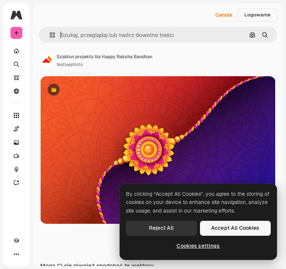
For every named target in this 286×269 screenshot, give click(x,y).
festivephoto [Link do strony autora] (70, 65)
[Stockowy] (16, 78)
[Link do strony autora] (47, 60)
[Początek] (16, 51)
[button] (49, 35)
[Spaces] (16, 129)
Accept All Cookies (235, 228)
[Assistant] (16, 183)
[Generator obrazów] (16, 142)
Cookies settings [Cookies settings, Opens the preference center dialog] (198, 245)
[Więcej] (16, 254)
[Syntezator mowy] (16, 169)
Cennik (224, 15)
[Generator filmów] (16, 156)
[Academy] (16, 241)
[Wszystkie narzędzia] (16, 115)
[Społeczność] (16, 91)
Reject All (161, 228)
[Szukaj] (16, 64)
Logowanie (257, 15)
